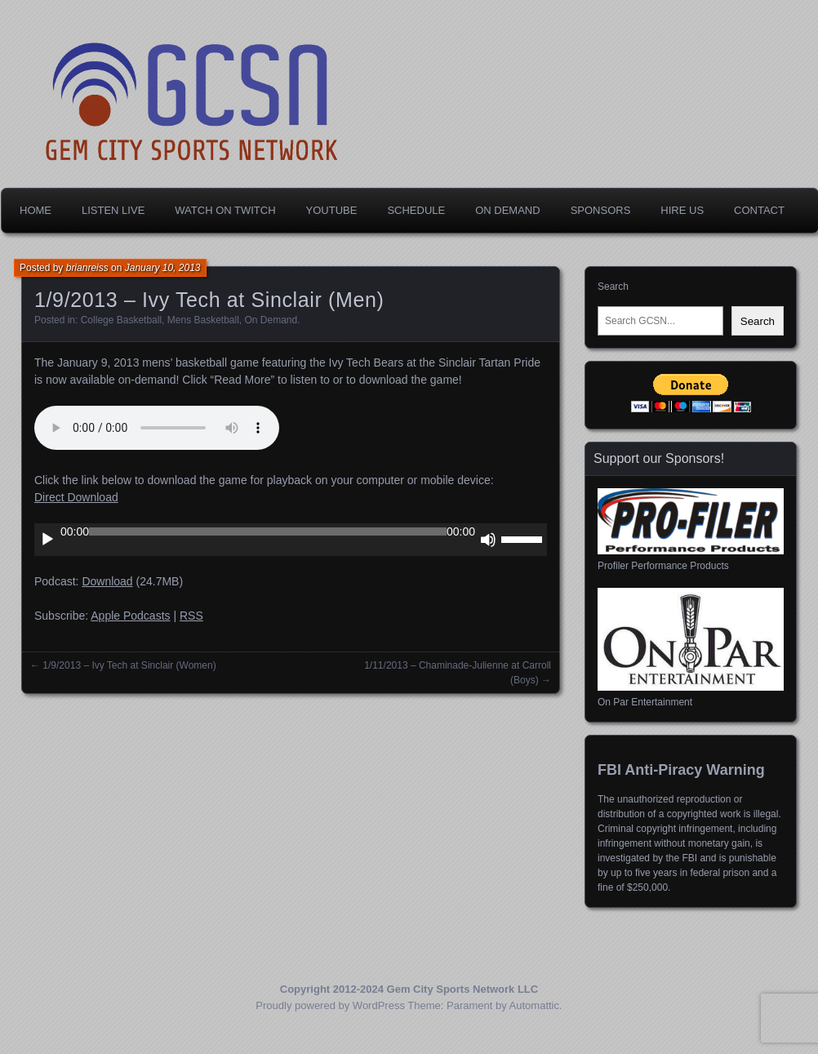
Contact (759, 210)
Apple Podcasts (130, 615)
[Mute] (488, 539)
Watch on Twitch (225, 210)
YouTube (332, 210)
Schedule (416, 210)
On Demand (507, 210)
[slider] (268, 531)
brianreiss (87, 268)
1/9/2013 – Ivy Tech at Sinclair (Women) (129, 665)
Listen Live (113, 210)
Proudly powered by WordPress (330, 1005)
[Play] (47, 539)
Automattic (534, 1005)
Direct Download (76, 497)
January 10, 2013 (163, 268)
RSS (191, 615)
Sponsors (601, 210)
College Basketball (121, 320)
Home (35, 210)
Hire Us (682, 210)
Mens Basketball (203, 320)
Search (613, 286)
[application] (290, 539)
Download (107, 581)
